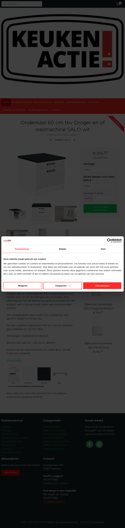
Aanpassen (62, 285)
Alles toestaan (102, 285)
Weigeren (23, 285)
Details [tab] (62, 249)
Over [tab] (103, 249)
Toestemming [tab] (22, 249)
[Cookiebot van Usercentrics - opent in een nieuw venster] (107, 240)
